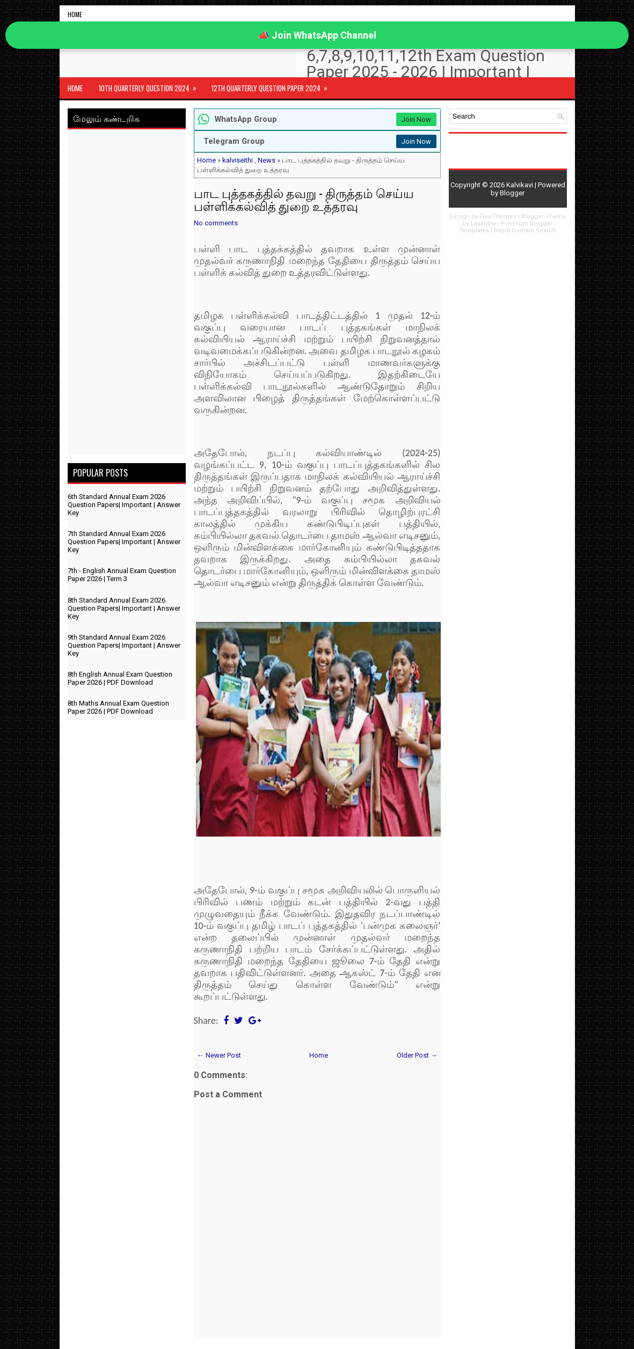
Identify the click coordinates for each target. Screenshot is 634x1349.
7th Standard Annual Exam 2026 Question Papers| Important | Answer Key (124, 542)
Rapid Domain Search (525, 230)
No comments (216, 223)
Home (75, 14)
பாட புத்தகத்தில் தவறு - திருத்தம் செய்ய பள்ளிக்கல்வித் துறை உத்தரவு (304, 199)
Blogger (512, 193)
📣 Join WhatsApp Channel (317, 35)
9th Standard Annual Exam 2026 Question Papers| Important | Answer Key (124, 645)
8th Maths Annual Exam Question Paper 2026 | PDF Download (118, 707)
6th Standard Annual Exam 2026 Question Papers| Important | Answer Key (124, 505)
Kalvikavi (519, 185)
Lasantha (483, 223)
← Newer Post (219, 1055)
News (266, 160)
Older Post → (417, 1055)
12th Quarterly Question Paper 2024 (273, 85)
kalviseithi (237, 160)
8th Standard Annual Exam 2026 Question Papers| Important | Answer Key (124, 608)
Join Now (416, 119)
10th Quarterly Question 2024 (151, 85)
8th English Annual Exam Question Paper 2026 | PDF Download (120, 678)
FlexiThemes (497, 216)
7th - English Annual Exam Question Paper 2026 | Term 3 (122, 575)
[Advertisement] (127, 294)
